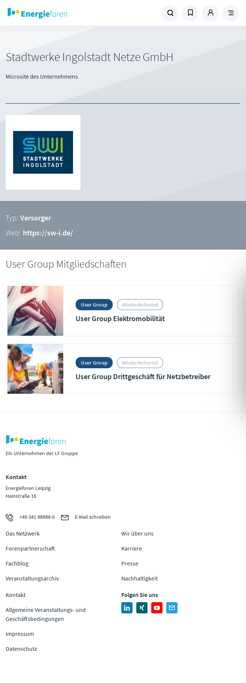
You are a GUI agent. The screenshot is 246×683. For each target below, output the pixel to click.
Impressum (20, 633)
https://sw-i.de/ (48, 232)
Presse (129, 563)
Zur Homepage (64, 13)
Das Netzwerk (23, 533)
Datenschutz (21, 648)
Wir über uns (137, 533)
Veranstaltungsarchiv (32, 578)
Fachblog (17, 563)
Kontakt (15, 594)
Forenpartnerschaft (30, 548)
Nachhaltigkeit (139, 578)
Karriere (131, 548)
